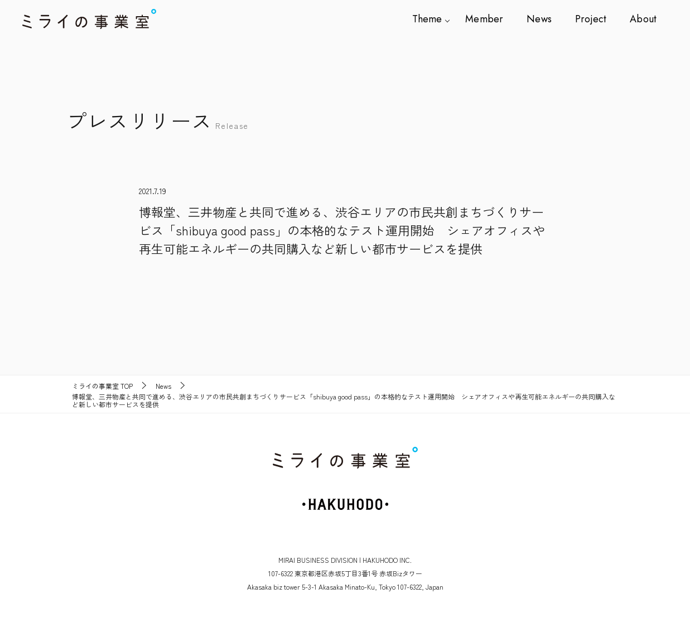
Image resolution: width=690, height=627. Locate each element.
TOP (102, 386)
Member (489, 19)
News (542, 19)
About (643, 19)
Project (592, 19)
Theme (433, 19)
